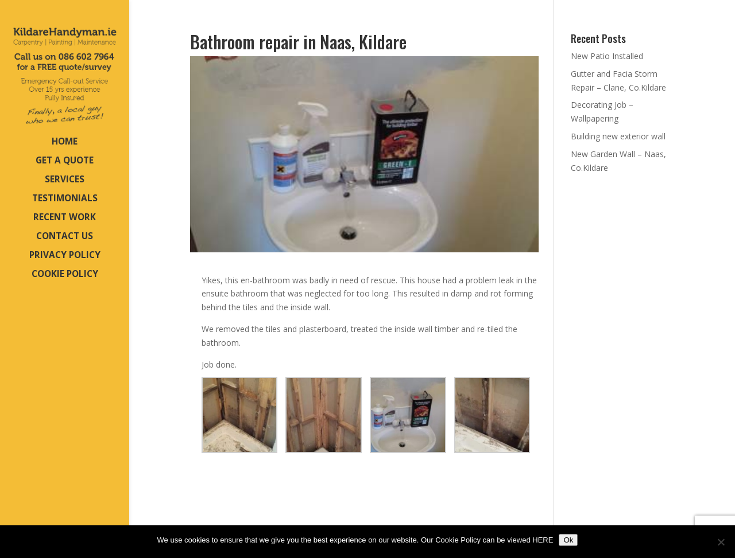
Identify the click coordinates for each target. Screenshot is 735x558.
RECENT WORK (64, 218)
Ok (568, 540)
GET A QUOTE (65, 161)
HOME (65, 142)
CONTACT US (64, 237)
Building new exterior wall (618, 136)
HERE (542, 540)
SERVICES (64, 180)
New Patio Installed (607, 55)
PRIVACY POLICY (64, 256)
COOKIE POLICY (65, 275)
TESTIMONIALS (65, 199)
